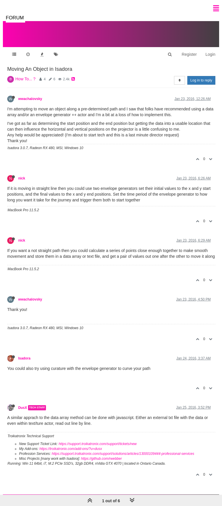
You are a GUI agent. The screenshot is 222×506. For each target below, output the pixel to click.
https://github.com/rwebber (101, 459)
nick (21, 178)
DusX (22, 408)
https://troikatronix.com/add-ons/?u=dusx (70, 449)
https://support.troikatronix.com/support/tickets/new (98, 444)
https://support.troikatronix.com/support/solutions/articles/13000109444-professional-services (123, 454)
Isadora (24, 358)
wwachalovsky (30, 99)
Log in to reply (201, 80)
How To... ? (25, 79)
